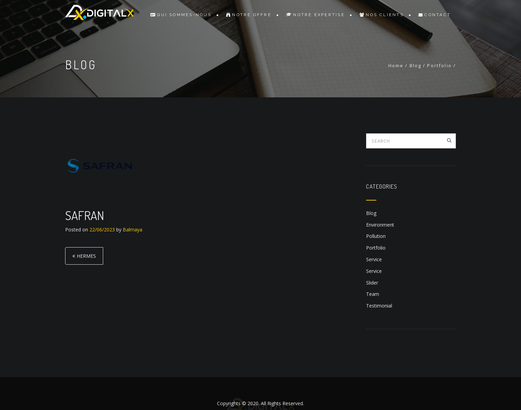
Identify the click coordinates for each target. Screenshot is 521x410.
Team (372, 294)
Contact (435, 14)
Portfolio (376, 247)
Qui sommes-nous (180, 14)
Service (374, 259)
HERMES (86, 256)
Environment (380, 224)
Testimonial (379, 305)
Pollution (376, 236)
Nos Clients (382, 14)
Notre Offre (248, 14)
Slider (372, 282)
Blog (371, 213)
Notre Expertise (315, 14)
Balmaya (132, 229)
